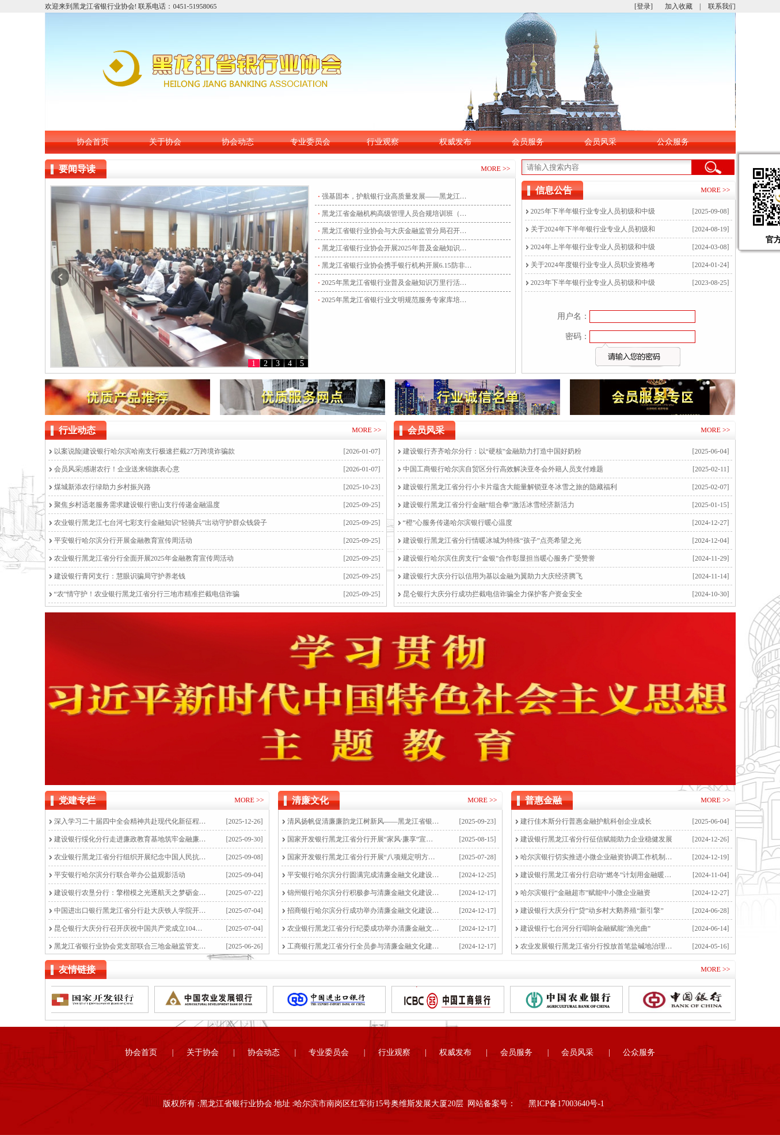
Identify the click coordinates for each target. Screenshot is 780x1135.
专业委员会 (310, 142)
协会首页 (93, 142)
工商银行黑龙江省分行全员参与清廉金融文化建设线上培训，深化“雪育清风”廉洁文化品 (363, 946)
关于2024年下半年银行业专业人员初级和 (593, 229)
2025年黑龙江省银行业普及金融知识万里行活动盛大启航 (397, 283)
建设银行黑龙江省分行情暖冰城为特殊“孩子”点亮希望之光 (492, 540)
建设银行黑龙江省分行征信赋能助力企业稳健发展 (596, 839)
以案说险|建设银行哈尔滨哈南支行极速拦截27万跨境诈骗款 (144, 451)
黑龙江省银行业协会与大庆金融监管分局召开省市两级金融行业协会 (397, 231)
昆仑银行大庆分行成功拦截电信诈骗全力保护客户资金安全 (493, 594)
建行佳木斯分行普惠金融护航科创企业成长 (586, 821)
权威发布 (455, 142)
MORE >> (495, 169)
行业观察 (383, 142)
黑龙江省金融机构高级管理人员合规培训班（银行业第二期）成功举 (397, 214)
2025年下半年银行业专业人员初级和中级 (593, 211)
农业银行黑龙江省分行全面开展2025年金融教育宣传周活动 (144, 558)
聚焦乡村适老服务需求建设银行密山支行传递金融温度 (137, 505)
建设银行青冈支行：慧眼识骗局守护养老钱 (119, 576)
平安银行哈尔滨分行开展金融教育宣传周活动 (123, 540)
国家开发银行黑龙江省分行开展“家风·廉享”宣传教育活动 (363, 839)
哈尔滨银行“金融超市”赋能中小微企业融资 (585, 893)
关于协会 (165, 142)
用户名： (573, 316)
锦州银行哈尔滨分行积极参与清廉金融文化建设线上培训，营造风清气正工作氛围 (363, 893)
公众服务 (673, 142)
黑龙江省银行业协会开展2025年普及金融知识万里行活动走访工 (397, 248)
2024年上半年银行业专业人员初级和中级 (593, 247)
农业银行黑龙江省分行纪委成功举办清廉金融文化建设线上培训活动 (363, 928)
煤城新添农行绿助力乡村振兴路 (102, 487)
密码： (577, 336)
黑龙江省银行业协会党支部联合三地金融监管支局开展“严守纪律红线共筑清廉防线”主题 (130, 946)
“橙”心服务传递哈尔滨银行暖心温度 (458, 523)
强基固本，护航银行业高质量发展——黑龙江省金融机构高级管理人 (397, 196)
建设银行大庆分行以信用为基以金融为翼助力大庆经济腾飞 (493, 576)
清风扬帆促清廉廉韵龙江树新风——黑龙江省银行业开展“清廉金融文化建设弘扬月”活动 (363, 821)
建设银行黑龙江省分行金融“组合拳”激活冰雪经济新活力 (489, 505)
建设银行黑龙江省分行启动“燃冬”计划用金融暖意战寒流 (596, 875)
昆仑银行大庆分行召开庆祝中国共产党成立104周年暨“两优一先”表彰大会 (130, 928)
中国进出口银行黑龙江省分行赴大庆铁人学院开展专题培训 (130, 911)
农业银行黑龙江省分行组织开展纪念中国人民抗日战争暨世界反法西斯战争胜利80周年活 (130, 857)
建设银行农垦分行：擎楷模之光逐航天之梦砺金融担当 (130, 893)
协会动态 (238, 142)
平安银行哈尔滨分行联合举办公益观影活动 (119, 875)
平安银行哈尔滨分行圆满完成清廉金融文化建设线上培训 (363, 875)
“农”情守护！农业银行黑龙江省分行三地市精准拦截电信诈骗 (147, 594)
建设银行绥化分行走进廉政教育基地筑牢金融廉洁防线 (130, 839)
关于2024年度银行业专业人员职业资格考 (593, 265)
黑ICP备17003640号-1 (566, 1103)
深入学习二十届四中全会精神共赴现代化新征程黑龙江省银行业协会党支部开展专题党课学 (130, 821)
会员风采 (600, 142)
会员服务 (528, 142)
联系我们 (722, 6)
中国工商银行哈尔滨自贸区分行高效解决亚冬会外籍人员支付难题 (503, 469)
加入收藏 (679, 6)
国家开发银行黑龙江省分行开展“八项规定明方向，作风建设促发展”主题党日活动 (363, 857)
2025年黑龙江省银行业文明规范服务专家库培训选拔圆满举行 (397, 300)
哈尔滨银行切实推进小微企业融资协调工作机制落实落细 (596, 857)
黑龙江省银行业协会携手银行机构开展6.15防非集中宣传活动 (397, 265)
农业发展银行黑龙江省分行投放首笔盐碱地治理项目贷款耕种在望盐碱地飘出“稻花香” (596, 946)
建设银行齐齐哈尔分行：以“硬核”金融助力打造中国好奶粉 (492, 451)
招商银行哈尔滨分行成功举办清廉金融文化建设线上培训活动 (363, 911)
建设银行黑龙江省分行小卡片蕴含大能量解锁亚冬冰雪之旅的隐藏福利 (510, 487)
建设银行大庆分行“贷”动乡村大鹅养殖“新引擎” (592, 911)
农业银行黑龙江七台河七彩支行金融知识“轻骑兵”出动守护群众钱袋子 (161, 523)
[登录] (643, 6)
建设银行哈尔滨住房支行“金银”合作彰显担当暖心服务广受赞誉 (499, 558)
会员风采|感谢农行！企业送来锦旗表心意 (117, 469)
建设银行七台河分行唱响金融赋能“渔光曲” (585, 928)
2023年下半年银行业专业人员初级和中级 (593, 283)
